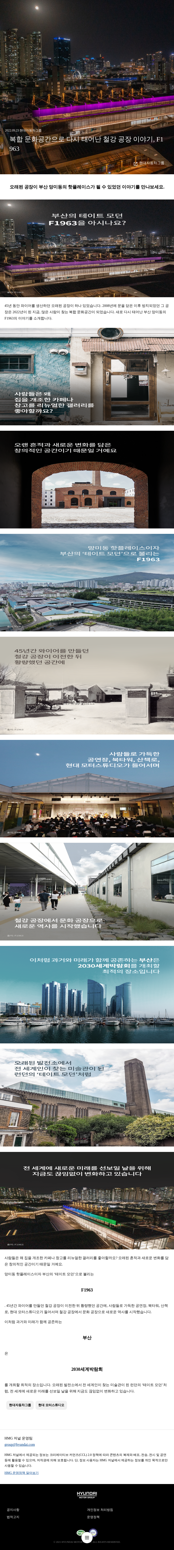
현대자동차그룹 (151, 163)
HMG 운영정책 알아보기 (21, 1473)
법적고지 (13, 1517)
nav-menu (87, 1537)
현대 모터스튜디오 (51, 1405)
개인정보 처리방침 (100, 1509)
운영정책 (93, 1517)
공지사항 (13, 1509)
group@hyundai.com (19, 1444)
